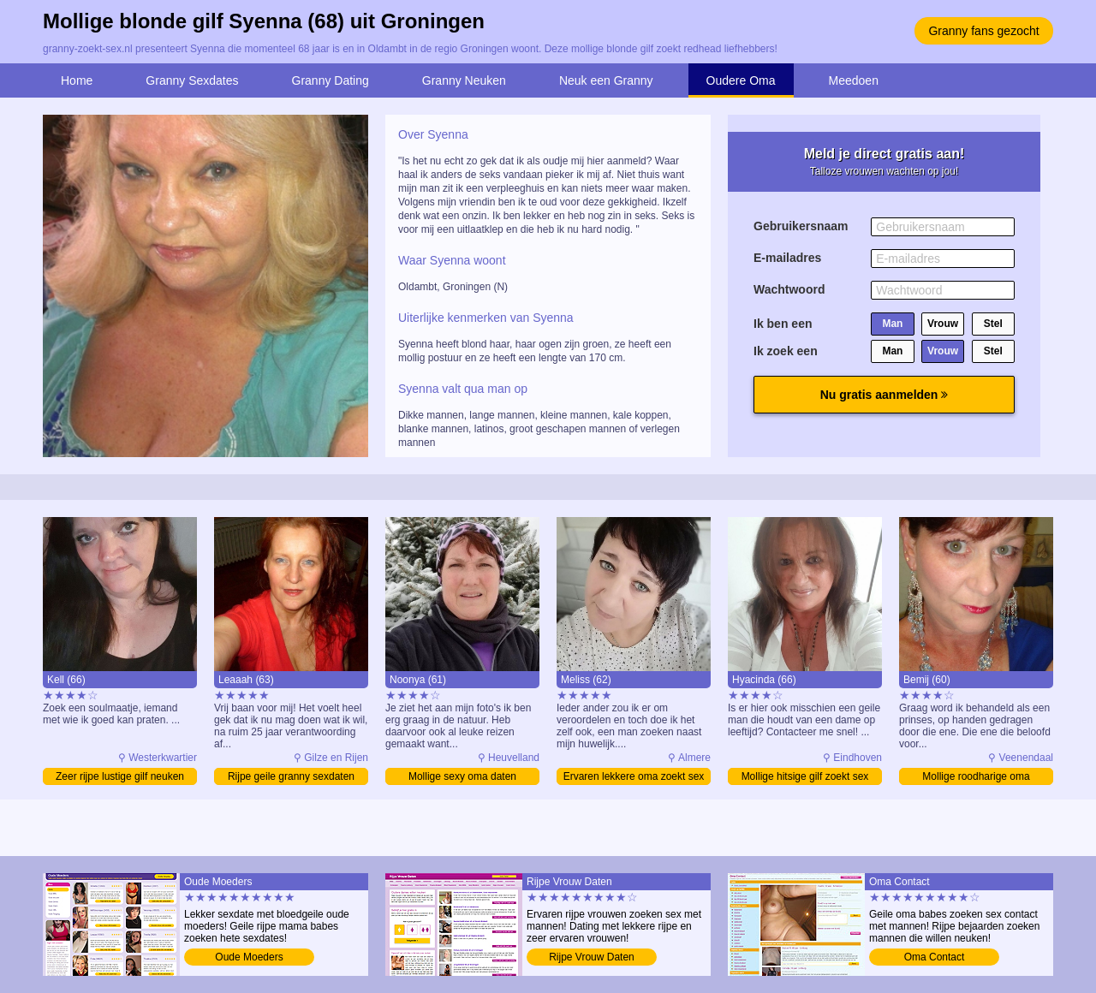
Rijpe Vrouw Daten (591, 957)
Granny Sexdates (192, 80)
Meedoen (854, 80)
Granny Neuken (464, 80)
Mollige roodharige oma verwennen (975, 777)
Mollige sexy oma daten (462, 776)
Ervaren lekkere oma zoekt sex (634, 776)
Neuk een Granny (606, 80)
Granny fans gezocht (983, 31)
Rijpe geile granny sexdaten (291, 776)
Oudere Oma (741, 80)
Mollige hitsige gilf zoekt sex (805, 776)
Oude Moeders (249, 957)
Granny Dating (330, 80)
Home (76, 80)
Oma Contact (934, 957)
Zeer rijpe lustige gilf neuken (120, 776)
